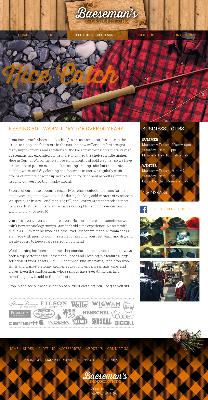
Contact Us (183, 35)
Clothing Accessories (59, 348)
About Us (145, 35)
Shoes (52, 35)
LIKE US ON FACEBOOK (170, 208)
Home (23, 35)
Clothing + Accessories (97, 35)
